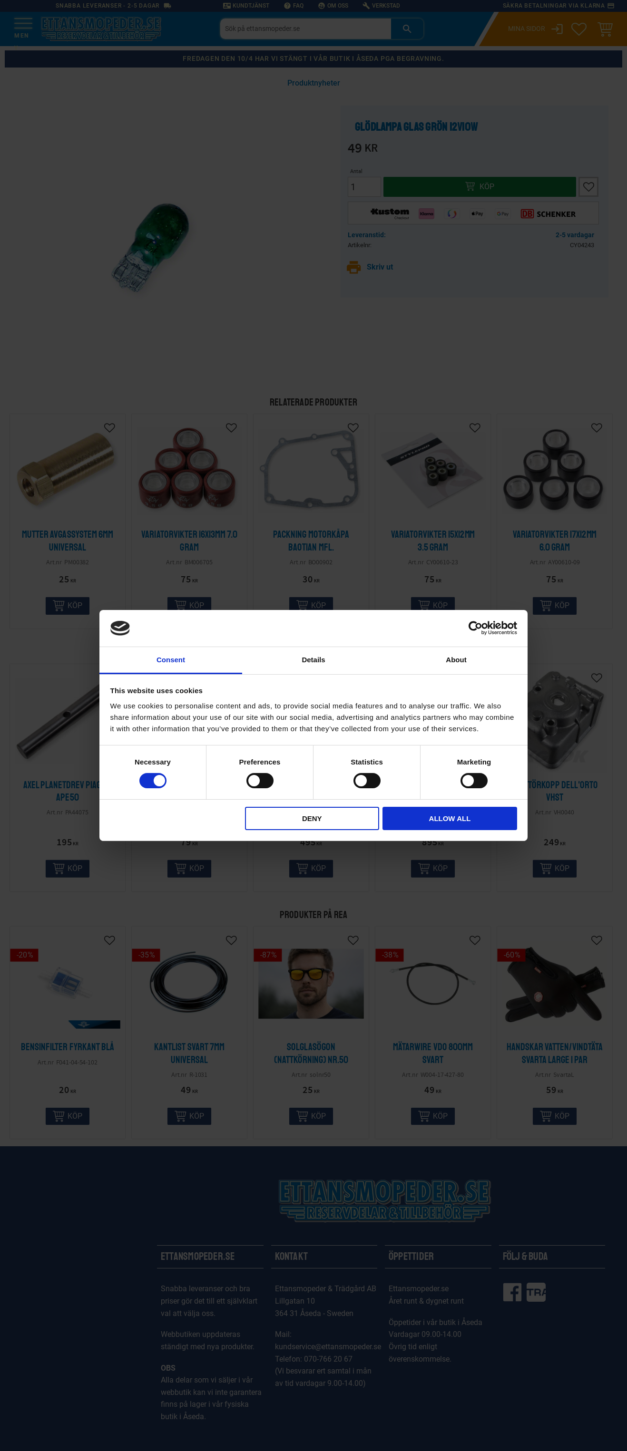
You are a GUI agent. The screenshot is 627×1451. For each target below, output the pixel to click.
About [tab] (456, 660)
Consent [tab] (171, 660)
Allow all (450, 818)
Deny (312, 818)
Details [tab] (313, 660)
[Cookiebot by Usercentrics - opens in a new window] (475, 628)
